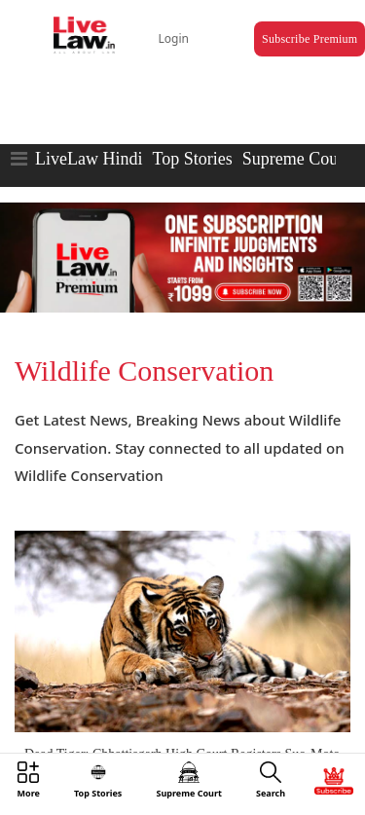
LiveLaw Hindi (88, 158)
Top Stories (192, 158)
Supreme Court (295, 158)
